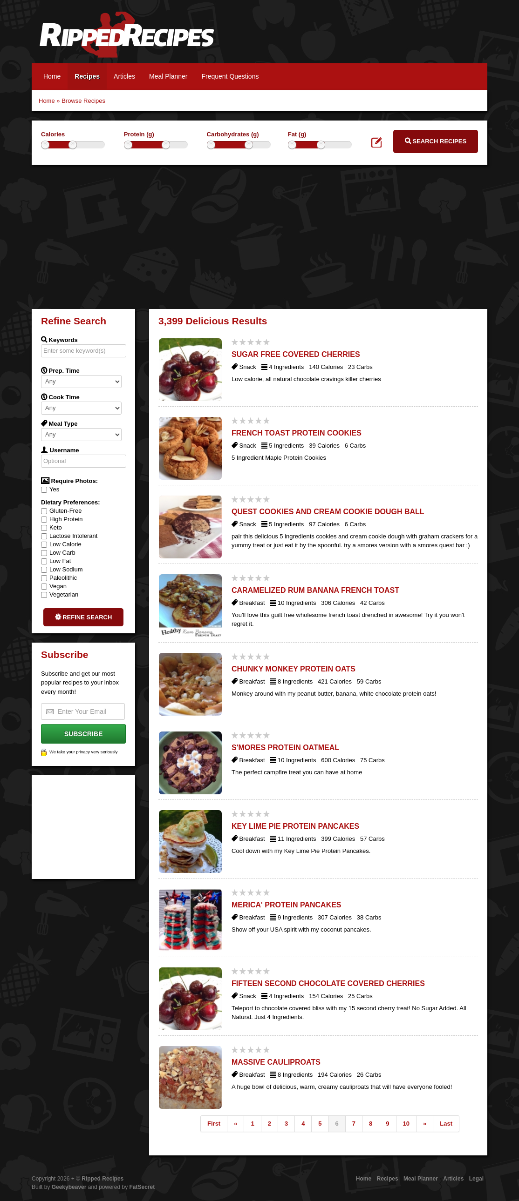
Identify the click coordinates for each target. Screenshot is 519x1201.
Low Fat (56, 560)
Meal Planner (168, 76)
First (213, 1123)
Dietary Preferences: (70, 502)
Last (446, 1123)
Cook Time (60, 397)
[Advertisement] (259, 234)
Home (52, 76)
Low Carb (58, 552)
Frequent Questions (230, 76)
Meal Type (59, 423)
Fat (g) (297, 134)
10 (406, 1123)
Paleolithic (59, 577)
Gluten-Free (61, 510)
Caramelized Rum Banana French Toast (315, 590)
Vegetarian (59, 594)
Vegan (54, 586)
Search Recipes (435, 141)
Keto (51, 527)
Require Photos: (69, 480)
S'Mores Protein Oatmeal (285, 747)
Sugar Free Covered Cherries (296, 354)
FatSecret (142, 1187)
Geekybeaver (69, 1187)
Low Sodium (62, 569)
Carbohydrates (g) (233, 134)
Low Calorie (61, 544)
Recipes (87, 76)
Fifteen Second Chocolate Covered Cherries (328, 983)
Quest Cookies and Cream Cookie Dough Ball (328, 512)
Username (60, 450)
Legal (476, 1178)
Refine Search (83, 617)
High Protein (62, 519)
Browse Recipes (83, 100)
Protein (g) (139, 134)
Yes (50, 489)
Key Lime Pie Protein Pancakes (295, 826)
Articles (124, 76)
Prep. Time (60, 370)
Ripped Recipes (127, 39)
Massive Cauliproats (276, 1062)
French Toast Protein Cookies (297, 433)
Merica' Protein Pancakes (286, 905)
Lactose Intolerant (69, 535)
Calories (53, 134)
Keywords (59, 339)
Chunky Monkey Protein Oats (293, 669)
